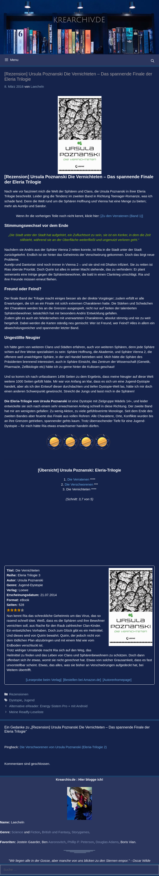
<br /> (40, 533)
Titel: (10, 570)
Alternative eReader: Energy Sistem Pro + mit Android (48, 706)
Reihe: (12, 575)
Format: (13, 600)
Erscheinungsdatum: (23, 595)
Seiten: (12, 605)
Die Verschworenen (79, 484)
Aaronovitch (57, 842)
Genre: (12, 585)
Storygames (80, 832)
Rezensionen (18, 694)
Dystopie (15, 700)
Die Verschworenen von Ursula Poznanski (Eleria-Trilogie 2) (63, 747)
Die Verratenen (78, 479)
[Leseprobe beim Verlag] (43, 680)
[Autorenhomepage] (117, 680)
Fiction (35, 832)
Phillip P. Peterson (81, 842)
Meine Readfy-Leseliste (26, 712)
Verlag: (12, 590)
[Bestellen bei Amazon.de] (82, 680)
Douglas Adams (107, 842)
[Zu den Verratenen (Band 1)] (122, 216)
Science (17, 832)
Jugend (29, 700)
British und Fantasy (56, 832)
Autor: (11, 580)
